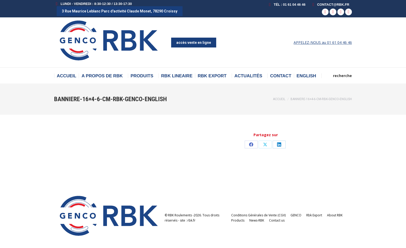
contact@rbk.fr (330, 4)
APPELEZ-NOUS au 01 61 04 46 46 (323, 42)
